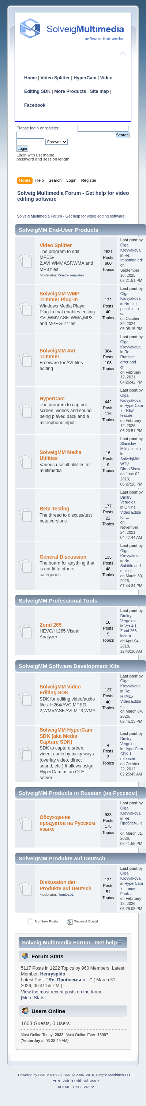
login (34, 128)
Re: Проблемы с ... (131, 823)
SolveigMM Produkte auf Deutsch (62, 858)
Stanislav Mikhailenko (130, 446)
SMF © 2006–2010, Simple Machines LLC (97, 1075)
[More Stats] (33, 997)
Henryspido (52, 974)
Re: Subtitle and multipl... (130, 565)
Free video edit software (75, 1080)
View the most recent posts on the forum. (62, 991)
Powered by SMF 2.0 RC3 (39, 1075)
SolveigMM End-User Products (58, 230)
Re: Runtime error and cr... (128, 359)
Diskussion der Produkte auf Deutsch (65, 885)
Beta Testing (54, 509)
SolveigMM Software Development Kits (69, 666)
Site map (99, 91)
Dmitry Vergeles (71, 275)
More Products (70, 91)
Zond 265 (50, 625)
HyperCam (85, 77)
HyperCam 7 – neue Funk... (131, 888)
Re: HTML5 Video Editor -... (131, 698)
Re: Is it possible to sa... (129, 308)
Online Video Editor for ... (131, 512)
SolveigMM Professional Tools (58, 600)
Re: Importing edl (131, 258)
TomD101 (66, 894)
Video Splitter (55, 77)
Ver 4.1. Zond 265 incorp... (129, 631)
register (51, 128)
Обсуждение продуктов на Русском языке (67, 823)
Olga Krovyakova (130, 247)
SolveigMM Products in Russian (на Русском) (78, 793)
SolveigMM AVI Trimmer (57, 353)
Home (30, 77)
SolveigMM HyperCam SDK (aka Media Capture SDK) (66, 735)
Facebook (34, 105)
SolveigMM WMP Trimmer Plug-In (59, 296)
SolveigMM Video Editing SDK (60, 689)
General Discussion (63, 557)
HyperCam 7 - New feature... (131, 410)
